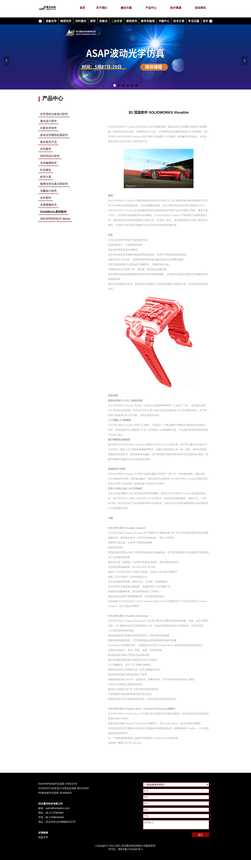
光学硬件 (45, 148)
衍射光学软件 (48, 128)
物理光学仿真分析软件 (54, 183)
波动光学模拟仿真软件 (54, 135)
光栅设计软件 (48, 190)
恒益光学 (43, 837)
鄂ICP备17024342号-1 (130, 849)
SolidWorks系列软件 (53, 211)
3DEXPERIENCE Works (55, 218)
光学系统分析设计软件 (54, 114)
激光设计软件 (48, 121)
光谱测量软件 (48, 204)
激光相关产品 (48, 141)
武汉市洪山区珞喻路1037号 (60, 821)
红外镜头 (45, 169)
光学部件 (45, 197)
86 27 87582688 (54, 812)
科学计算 (45, 176)
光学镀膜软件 (48, 162)
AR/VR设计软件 (50, 155)
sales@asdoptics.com (57, 808)
